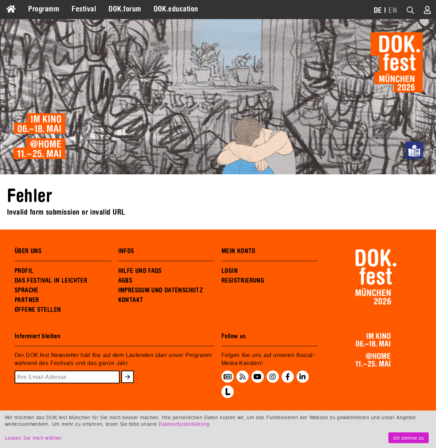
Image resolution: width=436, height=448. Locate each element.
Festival (84, 9)
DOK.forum (124, 9)
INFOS (126, 251)
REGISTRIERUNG (242, 280)
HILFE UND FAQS (140, 270)
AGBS (125, 280)
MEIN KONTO (238, 251)
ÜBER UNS (28, 251)
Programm (43, 9)
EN (392, 10)
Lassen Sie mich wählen (33, 437)
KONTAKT (131, 300)
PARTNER (27, 300)
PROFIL (24, 270)
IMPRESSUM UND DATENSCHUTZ (160, 290)
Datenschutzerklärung (184, 424)
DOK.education (176, 9)
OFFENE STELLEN (38, 309)
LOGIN (229, 270)
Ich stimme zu (408, 437)
